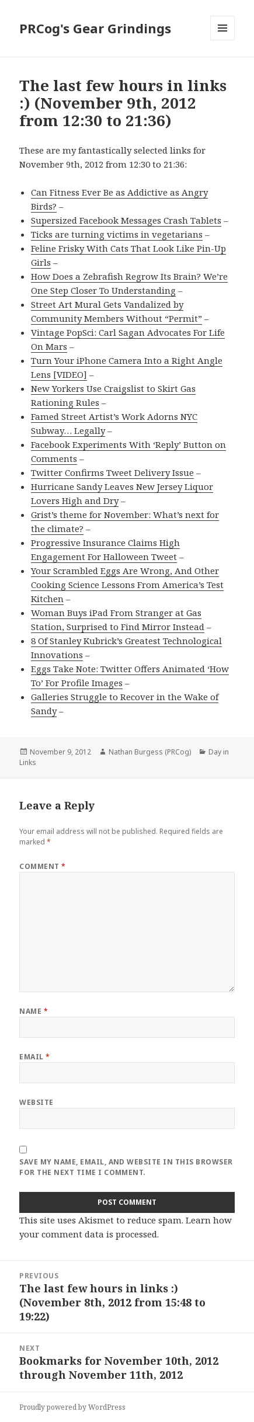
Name (33, 1011)
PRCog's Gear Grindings (95, 28)
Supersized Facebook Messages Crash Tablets (126, 220)
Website (36, 1102)
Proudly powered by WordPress (72, 1407)
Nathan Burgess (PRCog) (150, 752)
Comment (42, 866)
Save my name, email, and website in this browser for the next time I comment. (125, 1167)
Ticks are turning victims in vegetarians (117, 234)
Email (34, 1057)
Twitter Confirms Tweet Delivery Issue (112, 472)
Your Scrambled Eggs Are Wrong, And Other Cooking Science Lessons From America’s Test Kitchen (127, 584)
